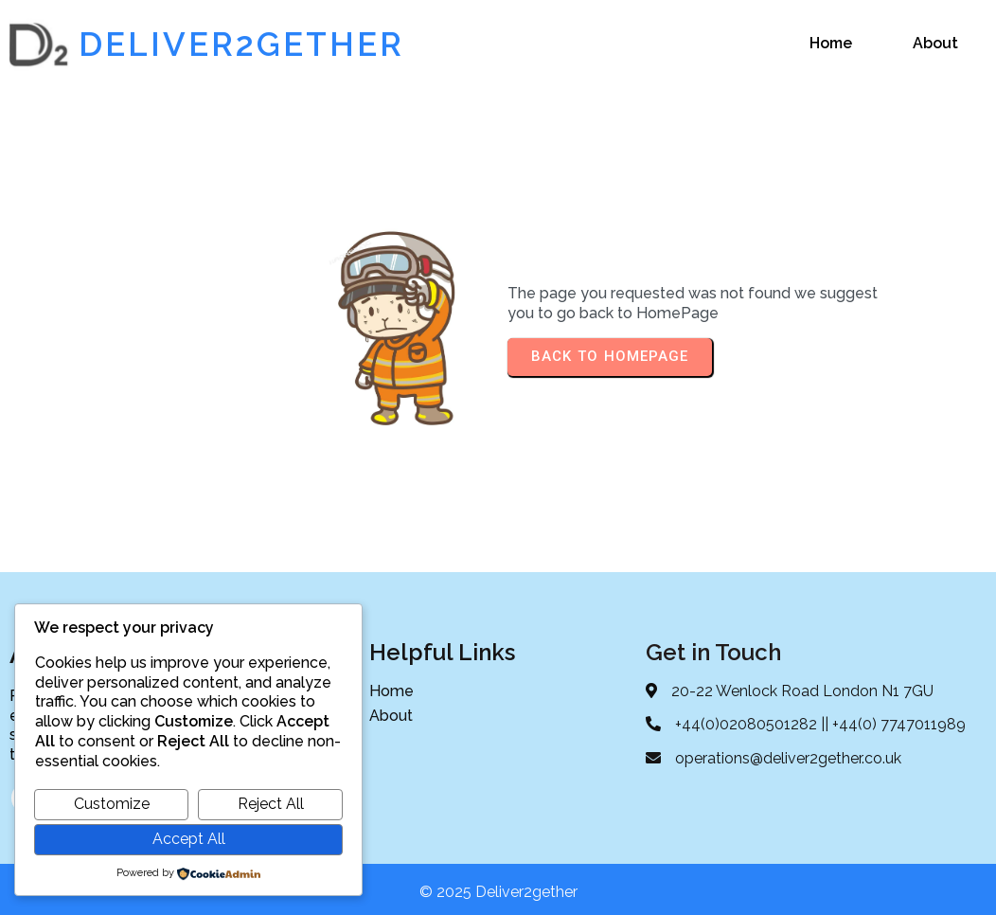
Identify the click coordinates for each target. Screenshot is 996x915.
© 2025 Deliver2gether (498, 885)
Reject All (271, 804)
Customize (112, 804)
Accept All (188, 839)
